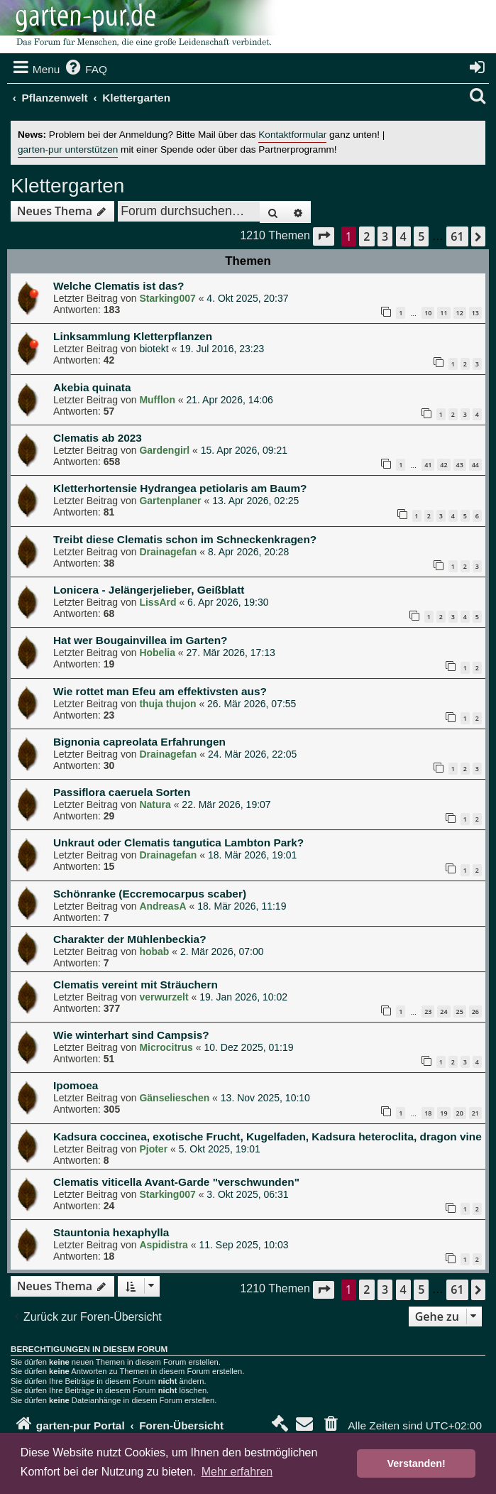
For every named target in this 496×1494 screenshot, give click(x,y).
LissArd (157, 602)
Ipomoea (75, 1085)
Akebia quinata (92, 387)
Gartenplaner (170, 500)
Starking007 (167, 298)
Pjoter (153, 1149)
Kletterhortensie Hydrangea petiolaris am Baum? (180, 488)
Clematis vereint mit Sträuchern (135, 984)
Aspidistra (163, 1244)
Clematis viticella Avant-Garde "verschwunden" (176, 1182)
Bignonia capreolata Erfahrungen (139, 742)
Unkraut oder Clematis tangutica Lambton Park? (178, 842)
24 (443, 1011)
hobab (154, 951)
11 (443, 312)
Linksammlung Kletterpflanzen (132, 336)
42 (443, 464)
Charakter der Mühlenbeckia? (129, 939)
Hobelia (157, 652)
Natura (154, 804)
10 (427, 312)
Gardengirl (164, 450)
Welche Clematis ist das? (118, 286)
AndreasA (162, 906)
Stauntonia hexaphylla (111, 1232)
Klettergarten (67, 186)
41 (427, 464)
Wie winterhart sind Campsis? (131, 1035)
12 (459, 312)
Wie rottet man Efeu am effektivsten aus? (160, 691)
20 (459, 1113)
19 (443, 1113)
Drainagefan (168, 551)
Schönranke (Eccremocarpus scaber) (149, 894)
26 (475, 1011)
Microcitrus (165, 1047)
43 (459, 464)
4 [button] (403, 236)
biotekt (153, 348)
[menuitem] (85, 70)
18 (427, 1113)
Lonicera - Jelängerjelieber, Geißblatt (148, 590)
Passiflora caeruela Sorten (121, 792)
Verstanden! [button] (416, 1463)
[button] (323, 236)
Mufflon (157, 399)
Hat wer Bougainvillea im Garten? (140, 640)
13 (475, 312)
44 (475, 464)
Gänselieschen (174, 1097)
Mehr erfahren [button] (237, 1472)
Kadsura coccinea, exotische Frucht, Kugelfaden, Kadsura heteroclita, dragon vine (267, 1136)
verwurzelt (163, 997)
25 (459, 1011)
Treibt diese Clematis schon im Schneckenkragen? (184, 539)
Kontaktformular (292, 134)
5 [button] (421, 236)
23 (427, 1011)
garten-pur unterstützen (68, 149)
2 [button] (366, 236)
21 (475, 1113)
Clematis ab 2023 (97, 438)
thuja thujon (167, 703)
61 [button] (457, 236)
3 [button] (385, 236)
